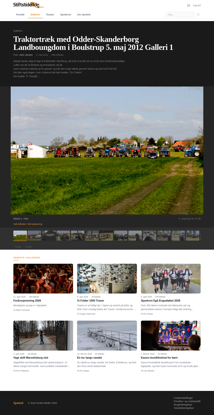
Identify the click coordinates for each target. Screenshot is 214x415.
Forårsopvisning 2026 (27, 300)
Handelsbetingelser (184, 408)
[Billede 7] (106, 236)
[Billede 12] (178, 236)
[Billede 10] (149, 236)
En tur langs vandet (89, 357)
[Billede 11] (164, 236)
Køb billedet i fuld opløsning (27, 224)
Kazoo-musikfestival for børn (159, 357)
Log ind (197, 5)
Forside (20, 14)
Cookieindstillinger (183, 398)
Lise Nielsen (148, 371)
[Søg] (198, 14)
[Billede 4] (63, 236)
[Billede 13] (192, 236)
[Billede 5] (77, 236)
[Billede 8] (120, 236)
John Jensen (26, 55)
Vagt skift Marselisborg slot (30, 357)
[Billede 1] (20, 236)
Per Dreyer (148, 314)
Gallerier (35, 14)
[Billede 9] (135, 236)
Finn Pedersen (22, 371)
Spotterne (65, 14)
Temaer (50, 14)
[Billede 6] (92, 236)
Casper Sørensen (87, 314)
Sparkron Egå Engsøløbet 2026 (160, 300)
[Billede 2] (34, 236)
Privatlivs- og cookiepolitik (187, 401)
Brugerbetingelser (183, 404)
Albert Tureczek (23, 310)
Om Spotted (83, 14)
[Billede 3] (49, 236)
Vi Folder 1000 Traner (90, 300)
